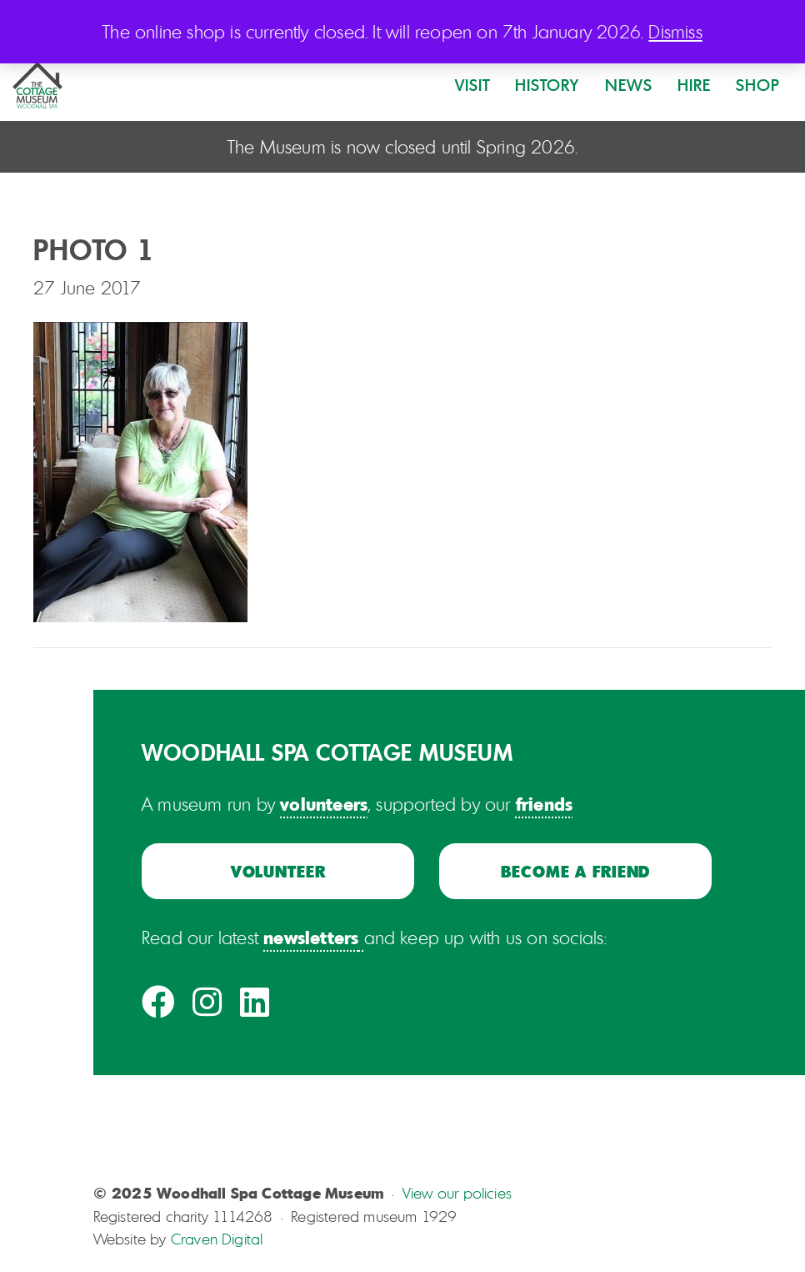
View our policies (457, 1193)
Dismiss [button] (675, 32)
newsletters (310, 937)
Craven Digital (217, 1238)
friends (544, 803)
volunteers (324, 803)
